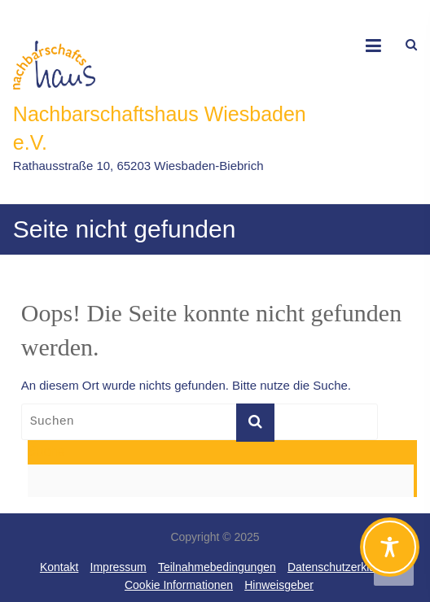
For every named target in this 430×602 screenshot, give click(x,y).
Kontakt (59, 567)
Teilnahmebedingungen (217, 567)
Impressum (118, 567)
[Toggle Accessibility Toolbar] (390, 554)
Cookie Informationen (179, 584)
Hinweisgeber (279, 584)
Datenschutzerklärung (342, 567)
